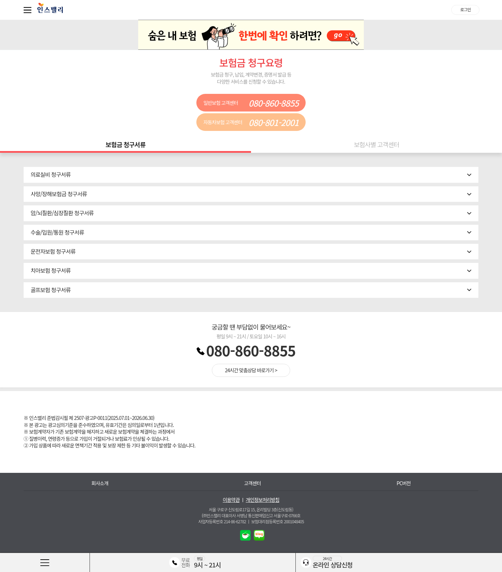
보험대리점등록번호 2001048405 (277, 521)
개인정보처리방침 (262, 499)
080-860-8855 (251, 350)
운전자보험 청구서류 (53, 251)
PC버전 (404, 483)
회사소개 (99, 483)
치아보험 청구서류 (51, 270)
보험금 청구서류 (126, 144)
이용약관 (231, 499)
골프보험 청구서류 (51, 289)
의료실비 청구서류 (51, 174)
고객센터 (252, 483)
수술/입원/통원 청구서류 (57, 232)
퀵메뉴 (29, 10)
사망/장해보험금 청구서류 (59, 193)
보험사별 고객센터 (376, 144)
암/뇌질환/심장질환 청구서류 (62, 213)
